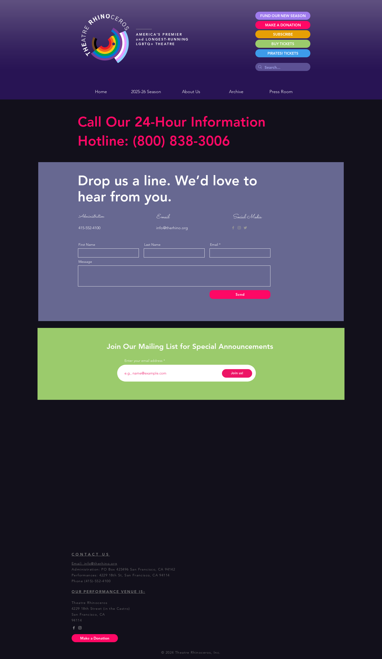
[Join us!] (237, 373)
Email (214, 244)
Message (85, 261)
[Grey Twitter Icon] (245, 228)
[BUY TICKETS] (282, 44)
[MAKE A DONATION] (282, 25)
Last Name (152, 244)
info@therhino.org (172, 228)
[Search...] (282, 67)
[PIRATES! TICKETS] (282, 53)
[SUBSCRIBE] (282, 34)
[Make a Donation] (95, 638)
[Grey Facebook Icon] (233, 228)
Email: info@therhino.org (94, 563)
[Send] (240, 294)
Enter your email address (143, 360)
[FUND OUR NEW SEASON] (282, 16)
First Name (86, 244)
